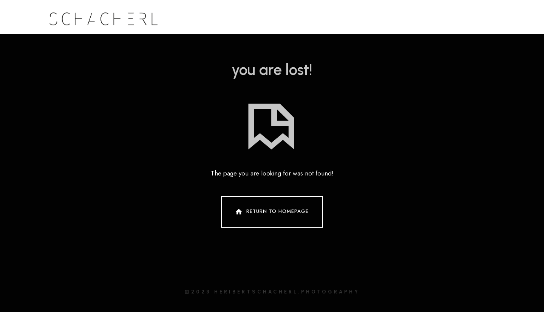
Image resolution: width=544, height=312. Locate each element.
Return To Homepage (271, 212)
